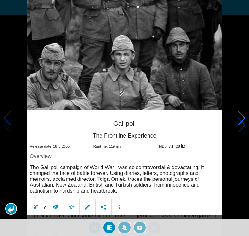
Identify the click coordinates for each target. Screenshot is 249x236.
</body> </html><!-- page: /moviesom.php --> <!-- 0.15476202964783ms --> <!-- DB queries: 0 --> (124, 118)
